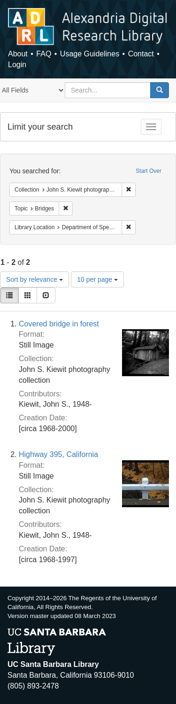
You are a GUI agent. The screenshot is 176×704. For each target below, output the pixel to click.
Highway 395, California (58, 454)
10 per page (97, 279)
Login (17, 65)
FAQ (43, 54)
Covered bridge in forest (59, 324)
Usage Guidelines (89, 54)
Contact (141, 54)
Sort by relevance (34, 279)
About (18, 54)
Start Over (148, 171)
